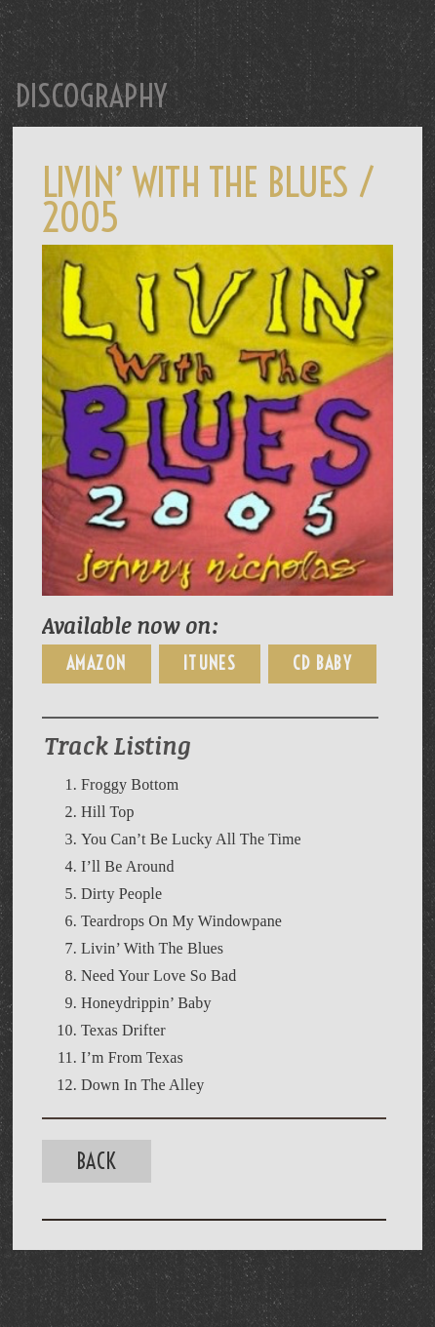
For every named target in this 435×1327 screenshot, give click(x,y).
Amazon (96, 663)
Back (96, 1161)
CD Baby (322, 663)
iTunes (210, 663)
